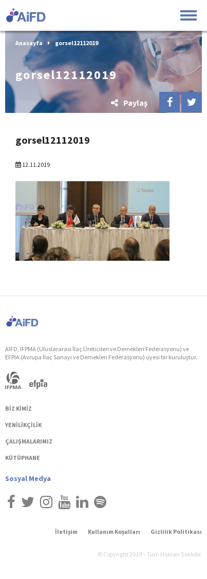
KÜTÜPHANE (22, 457)
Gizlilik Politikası (176, 531)
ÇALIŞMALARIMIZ (28, 441)
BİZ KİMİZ (18, 408)
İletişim (66, 531)
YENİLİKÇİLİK (23, 425)
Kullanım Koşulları (114, 531)
